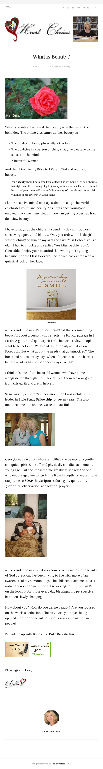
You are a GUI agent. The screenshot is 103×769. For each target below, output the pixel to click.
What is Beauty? (51, 56)
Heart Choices (58, 764)
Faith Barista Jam (61, 634)
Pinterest (51, 322)
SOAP (29, 480)
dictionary (45, 132)
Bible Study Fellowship (35, 399)
